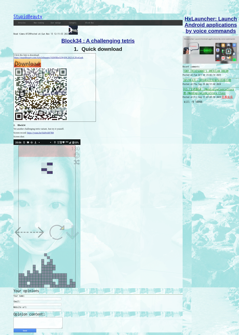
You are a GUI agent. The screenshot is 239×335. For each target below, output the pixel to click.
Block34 (21, 125)
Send (25, 333)
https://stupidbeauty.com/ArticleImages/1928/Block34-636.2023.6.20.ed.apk (48, 57)
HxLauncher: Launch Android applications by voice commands (211, 25)
